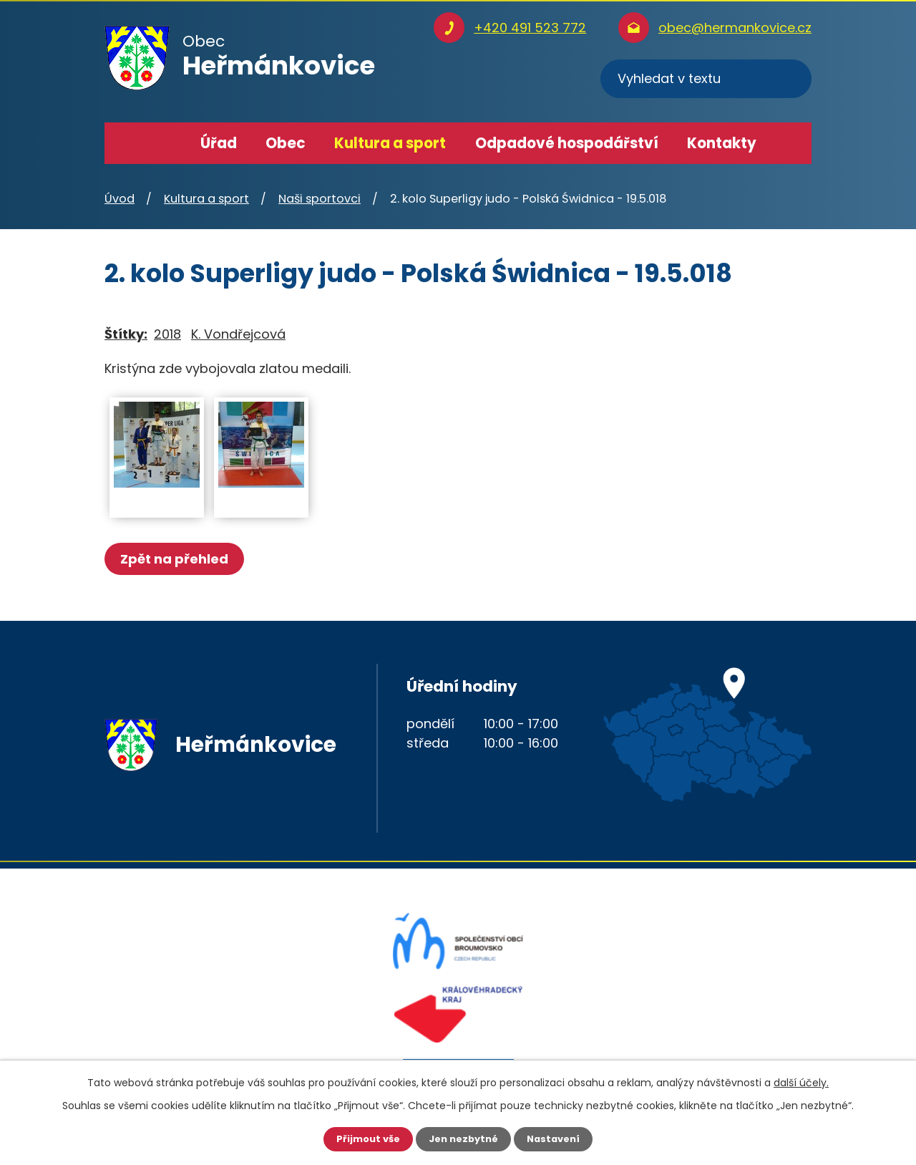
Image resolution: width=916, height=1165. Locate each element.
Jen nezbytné (463, 1138)
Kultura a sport (390, 143)
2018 (167, 334)
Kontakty (721, 143)
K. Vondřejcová (238, 334)
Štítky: (125, 334)
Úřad (218, 143)
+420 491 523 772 (530, 28)
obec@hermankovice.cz (735, 28)
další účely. (801, 1081)
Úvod (166, 143)
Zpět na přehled (178, 559)
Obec (285, 143)
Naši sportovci (319, 198)
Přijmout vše (363, 1138)
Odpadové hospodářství (566, 143)
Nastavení (558, 1138)
